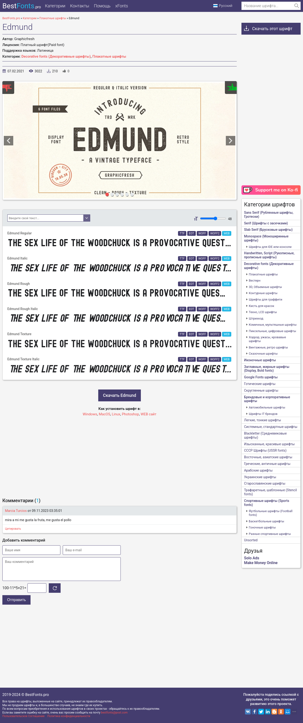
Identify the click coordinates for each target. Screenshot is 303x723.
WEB (227, 233)
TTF (182, 233)
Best (21, 6)
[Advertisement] (119, 455)
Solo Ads (251, 558)
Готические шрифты (260, 384)
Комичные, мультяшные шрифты (273, 324)
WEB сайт (148, 414)
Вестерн (254, 280)
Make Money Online (261, 563)
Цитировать (13, 528)
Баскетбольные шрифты (266, 521)
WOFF (202, 233)
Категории (55, 5)
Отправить (16, 600)
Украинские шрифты (260, 477)
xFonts (121, 5)
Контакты (79, 5)
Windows (90, 414)
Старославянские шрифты (264, 483)
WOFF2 (214, 233)
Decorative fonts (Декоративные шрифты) (56, 56)
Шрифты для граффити (265, 299)
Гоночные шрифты (262, 527)
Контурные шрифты (263, 293)
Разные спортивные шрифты (270, 534)
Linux (116, 414)
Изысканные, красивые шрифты (269, 444)
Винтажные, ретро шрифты (268, 347)
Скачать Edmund (119, 395)
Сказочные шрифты (263, 353)
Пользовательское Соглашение (23, 716)
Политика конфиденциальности (68, 716)
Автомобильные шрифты (267, 407)
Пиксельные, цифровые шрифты (272, 331)
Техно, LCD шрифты (263, 312)
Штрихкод (256, 318)
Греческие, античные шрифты (267, 464)
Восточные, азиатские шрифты (268, 457)
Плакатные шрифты (109, 56)
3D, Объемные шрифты (265, 287)
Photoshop (130, 414)
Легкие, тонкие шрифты (262, 420)
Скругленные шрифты (261, 390)
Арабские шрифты (258, 470)
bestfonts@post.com (114, 712)
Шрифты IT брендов (263, 414)
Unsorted (251, 540)
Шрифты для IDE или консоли (270, 247)
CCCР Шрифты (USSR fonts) (265, 450)
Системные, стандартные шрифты (270, 427)
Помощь (102, 5)
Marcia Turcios (16, 511)
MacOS (104, 414)
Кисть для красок (261, 306)
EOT (191, 233)
